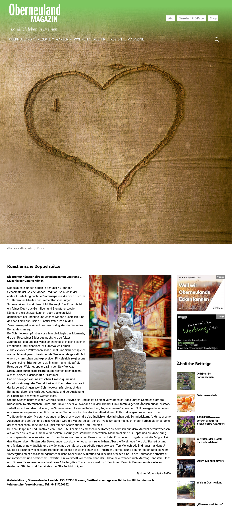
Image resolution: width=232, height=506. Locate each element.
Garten (62, 39)
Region (116, 39)
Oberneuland (20, 39)
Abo (170, 18)
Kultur (99, 39)
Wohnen (81, 39)
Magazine (135, 39)
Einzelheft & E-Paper (191, 18)
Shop (213, 18)
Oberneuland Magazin (19, 248)
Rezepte (44, 39)
